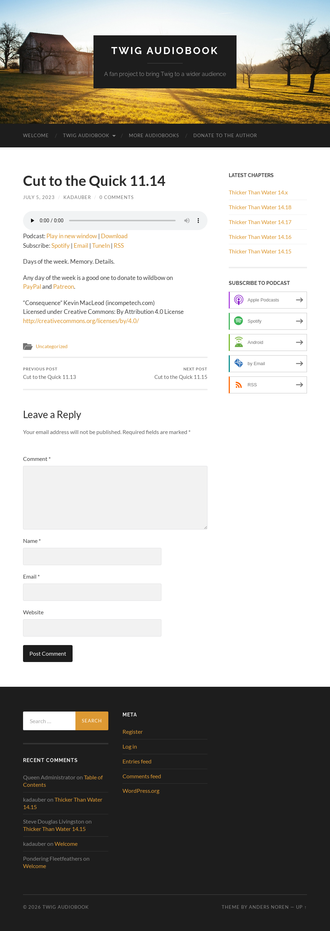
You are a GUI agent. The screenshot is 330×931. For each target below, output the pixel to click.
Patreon (63, 286)
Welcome (36, 135)
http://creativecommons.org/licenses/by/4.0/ (81, 320)
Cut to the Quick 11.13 (49, 373)
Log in (130, 746)
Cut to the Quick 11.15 (180, 373)
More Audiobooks (154, 135)
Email (81, 245)
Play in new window (71, 236)
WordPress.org (141, 790)
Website (33, 612)
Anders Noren (269, 907)
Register (133, 731)
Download (114, 236)
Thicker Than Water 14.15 (260, 251)
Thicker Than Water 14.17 (260, 221)
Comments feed (142, 776)
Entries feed (137, 761)
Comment (37, 458)
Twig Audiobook (165, 51)
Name (32, 540)
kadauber (77, 197)
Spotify (60, 245)
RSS (119, 245)
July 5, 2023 (39, 197)
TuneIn (101, 245)
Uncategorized (52, 346)
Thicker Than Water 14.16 (260, 236)
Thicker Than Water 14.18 (260, 207)
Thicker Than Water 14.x (258, 192)
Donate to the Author (225, 135)
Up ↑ (301, 907)
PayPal (32, 286)
